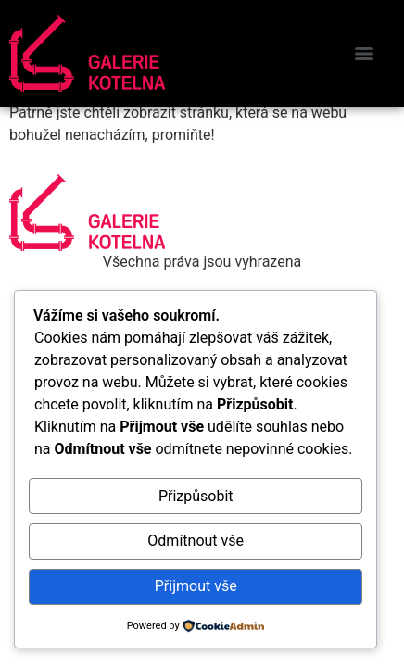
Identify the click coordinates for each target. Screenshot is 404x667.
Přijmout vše (196, 586)
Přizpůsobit (196, 496)
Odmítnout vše (195, 540)
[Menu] (364, 54)
